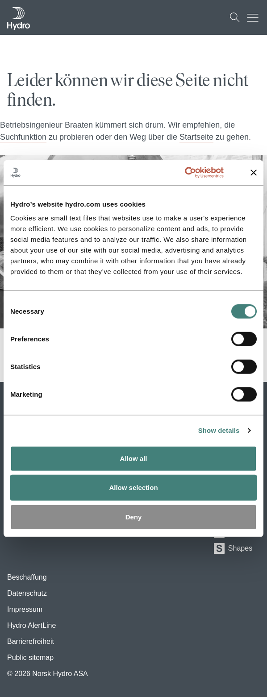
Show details (219, 430)
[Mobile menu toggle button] (255, 17)
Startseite (196, 137)
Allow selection (133, 487)
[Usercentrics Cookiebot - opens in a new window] (195, 172)
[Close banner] (253, 173)
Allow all (133, 458)
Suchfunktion (23, 137)
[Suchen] (235, 17)
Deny (133, 516)
